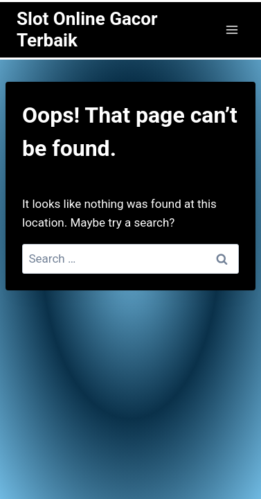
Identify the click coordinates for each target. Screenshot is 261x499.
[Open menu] (231, 29)
